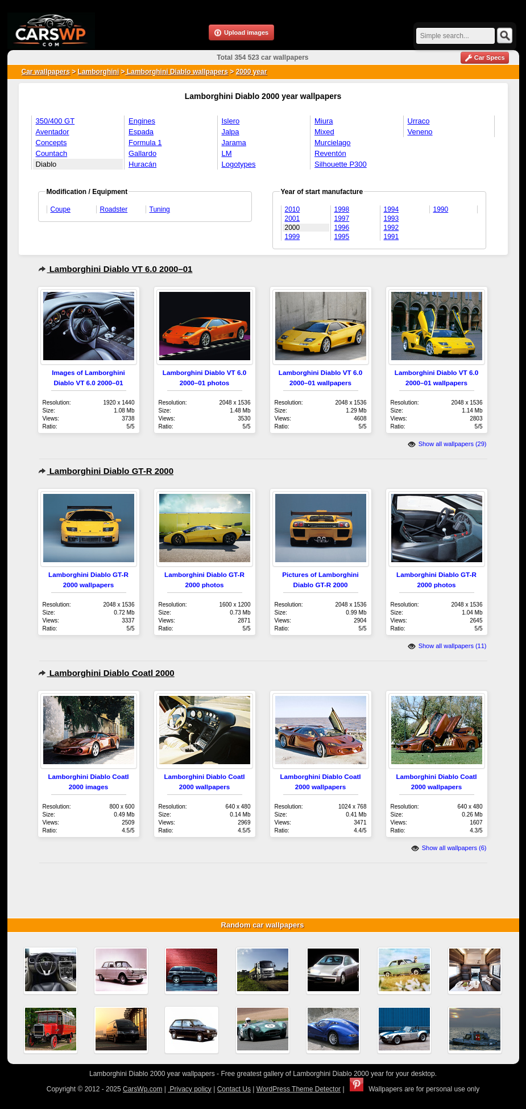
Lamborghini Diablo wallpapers (176, 72)
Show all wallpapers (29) (447, 443)
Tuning (160, 209)
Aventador (52, 131)
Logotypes (239, 164)
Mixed (324, 131)
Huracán (142, 164)
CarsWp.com (142, 1089)
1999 (292, 237)
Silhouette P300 (340, 164)
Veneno (420, 131)
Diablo (46, 164)
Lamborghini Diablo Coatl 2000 (106, 673)
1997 (342, 218)
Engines (142, 121)
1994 (391, 209)
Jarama (234, 142)
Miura (323, 121)
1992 (391, 228)
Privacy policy (190, 1089)
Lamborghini (98, 72)
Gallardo (142, 153)
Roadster (114, 209)
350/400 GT (55, 121)
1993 (391, 218)
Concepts (51, 142)
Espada (141, 131)
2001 (292, 218)
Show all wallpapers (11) (447, 645)
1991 (391, 237)
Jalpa (230, 131)
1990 (441, 209)
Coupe (61, 209)
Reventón (330, 153)
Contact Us (234, 1089)
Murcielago (332, 142)
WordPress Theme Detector (298, 1089)
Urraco (419, 121)
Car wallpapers (46, 72)
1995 (342, 237)
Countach (52, 153)
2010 (292, 209)
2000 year (251, 72)
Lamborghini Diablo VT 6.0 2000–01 (115, 269)
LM (227, 153)
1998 (342, 209)
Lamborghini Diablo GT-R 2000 (106, 471)
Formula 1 (145, 142)
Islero (231, 121)
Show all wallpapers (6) (449, 847)
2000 (292, 228)
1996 (342, 228)
